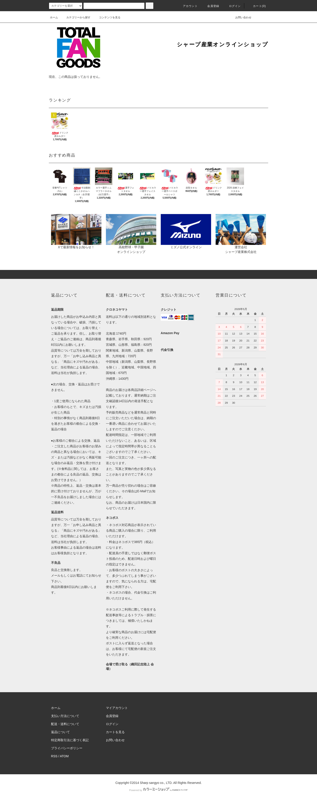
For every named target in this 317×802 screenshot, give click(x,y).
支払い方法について (65, 716)
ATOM (64, 756)
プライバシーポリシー (66, 748)
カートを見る (115, 732)
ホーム (54, 17)
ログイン (232, 6)
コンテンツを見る (107, 17)
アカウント (188, 6)
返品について (60, 732)
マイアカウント (117, 708)
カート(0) (257, 6)
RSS (54, 756)
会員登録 (210, 6)
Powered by (158, 790)
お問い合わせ (240, 17)
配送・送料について (65, 724)
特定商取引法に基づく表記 (70, 740)
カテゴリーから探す (75, 17)
